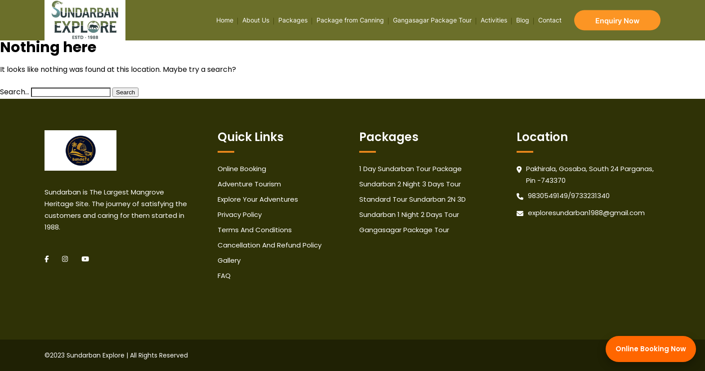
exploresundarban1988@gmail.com (586, 212)
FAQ (224, 275)
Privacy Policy (240, 214)
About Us (255, 20)
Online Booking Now (651, 348)
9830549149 (548, 195)
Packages (293, 20)
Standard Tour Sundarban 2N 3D (412, 199)
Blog (522, 20)
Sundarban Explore (96, 355)
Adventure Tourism (249, 184)
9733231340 (590, 195)
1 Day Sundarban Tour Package (410, 168)
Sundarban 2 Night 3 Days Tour (410, 184)
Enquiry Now (617, 20)
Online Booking (242, 168)
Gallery (229, 260)
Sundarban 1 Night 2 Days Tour (409, 214)
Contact (550, 20)
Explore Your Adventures (258, 199)
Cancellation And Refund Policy (269, 245)
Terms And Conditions (255, 229)
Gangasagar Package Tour (432, 20)
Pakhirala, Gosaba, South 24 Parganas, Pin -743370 (590, 174)
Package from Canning (350, 20)
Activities (494, 20)
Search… (14, 92)
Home (224, 20)
